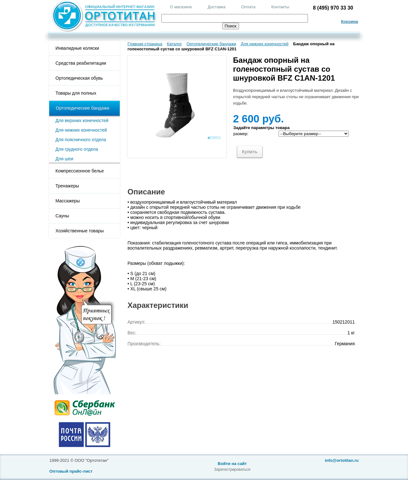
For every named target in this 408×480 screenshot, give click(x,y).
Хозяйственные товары (79, 230)
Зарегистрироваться (232, 469)
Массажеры (67, 200)
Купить (250, 151)
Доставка (216, 6)
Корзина (349, 21)
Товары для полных (75, 93)
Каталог (174, 43)
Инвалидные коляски (77, 48)
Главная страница (144, 43)
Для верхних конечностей (81, 120)
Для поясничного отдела (80, 139)
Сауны (62, 215)
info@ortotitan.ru (342, 460)
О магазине (181, 6)
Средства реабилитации (80, 63)
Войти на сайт (232, 463)
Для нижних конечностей (81, 130)
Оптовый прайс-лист (70, 471)
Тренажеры (67, 185)
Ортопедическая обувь (79, 78)
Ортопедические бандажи (82, 108)
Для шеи (64, 158)
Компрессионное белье (79, 170)
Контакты (280, 6)
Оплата (248, 6)
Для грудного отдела (76, 149)
